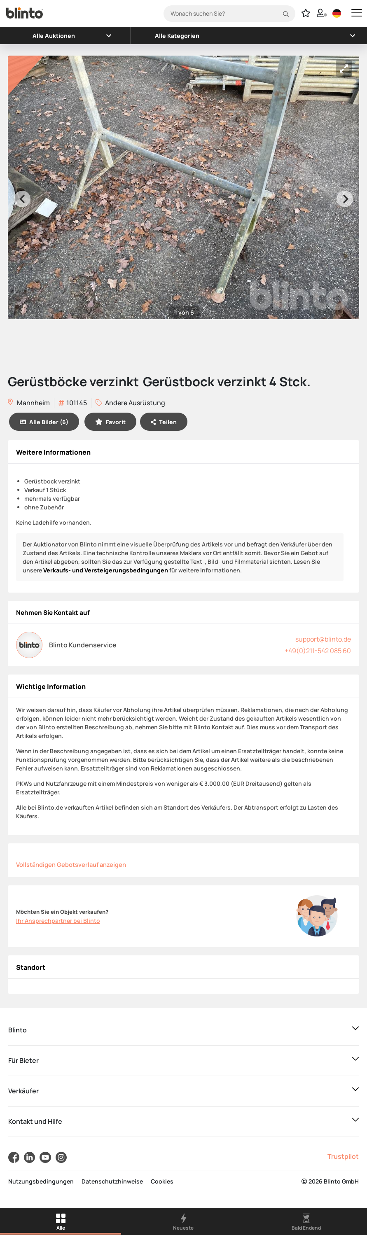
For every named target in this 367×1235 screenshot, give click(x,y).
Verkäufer (23, 1090)
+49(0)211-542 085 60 (318, 650)
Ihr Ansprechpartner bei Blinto (58, 920)
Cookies (162, 1181)
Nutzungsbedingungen (41, 1181)
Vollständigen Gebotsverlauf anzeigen (71, 864)
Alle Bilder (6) (44, 422)
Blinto (17, 1029)
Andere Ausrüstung (130, 402)
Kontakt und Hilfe (35, 1121)
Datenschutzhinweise (112, 1181)
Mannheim (29, 403)
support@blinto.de (323, 639)
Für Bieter (23, 1060)
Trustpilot (343, 1156)
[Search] (229, 13)
